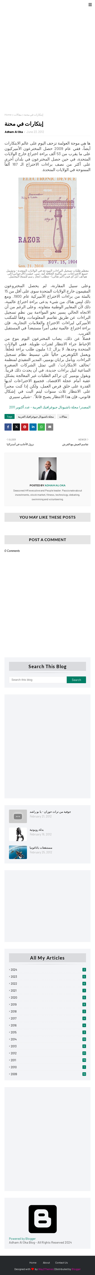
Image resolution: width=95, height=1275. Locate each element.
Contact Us (61, 1262)
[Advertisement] (47, 58)
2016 (48, 1025)
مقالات (18, 114)
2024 (48, 969)
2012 (48, 1053)
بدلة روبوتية (37, 829)
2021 (48, 990)
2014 (48, 1039)
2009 (48, 1074)
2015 (48, 1032)
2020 (48, 997)
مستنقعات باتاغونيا (41, 847)
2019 (48, 1004)
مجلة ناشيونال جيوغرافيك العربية (36, 416)
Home (7, 114)
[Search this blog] (38, 679)
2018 (48, 1011)
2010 (48, 1067)
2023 (48, 976)
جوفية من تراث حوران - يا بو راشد (50, 811)
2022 (48, 983)
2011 (48, 1060)
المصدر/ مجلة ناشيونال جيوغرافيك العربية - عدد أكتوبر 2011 (50, 407)
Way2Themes (46, 1269)
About (46, 1262)
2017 (48, 1018)
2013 (48, 1046)
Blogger (76, 1269)
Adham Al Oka (14, 132)
